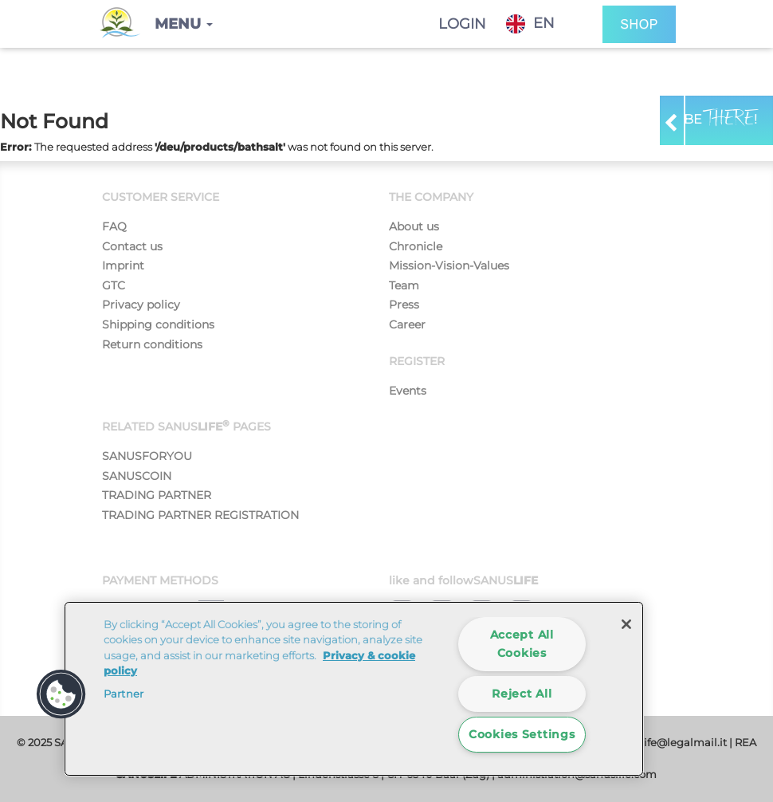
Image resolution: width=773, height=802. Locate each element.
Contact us (132, 246)
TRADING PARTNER (156, 495)
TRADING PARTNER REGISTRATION (200, 515)
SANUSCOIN (136, 476)
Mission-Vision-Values (449, 265)
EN (530, 23)
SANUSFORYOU (147, 456)
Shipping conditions (158, 324)
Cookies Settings (522, 734)
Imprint (123, 265)
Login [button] (462, 24)
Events (407, 390)
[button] (184, 24)
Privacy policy (141, 304)
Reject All (521, 693)
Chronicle (415, 246)
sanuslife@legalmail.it (668, 743)
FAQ (114, 226)
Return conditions (152, 344)
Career (407, 324)
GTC (113, 285)
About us (414, 226)
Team (404, 285)
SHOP (639, 24)
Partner (123, 693)
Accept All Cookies (522, 643)
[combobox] (542, 24)
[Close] (626, 624)
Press (404, 304)
